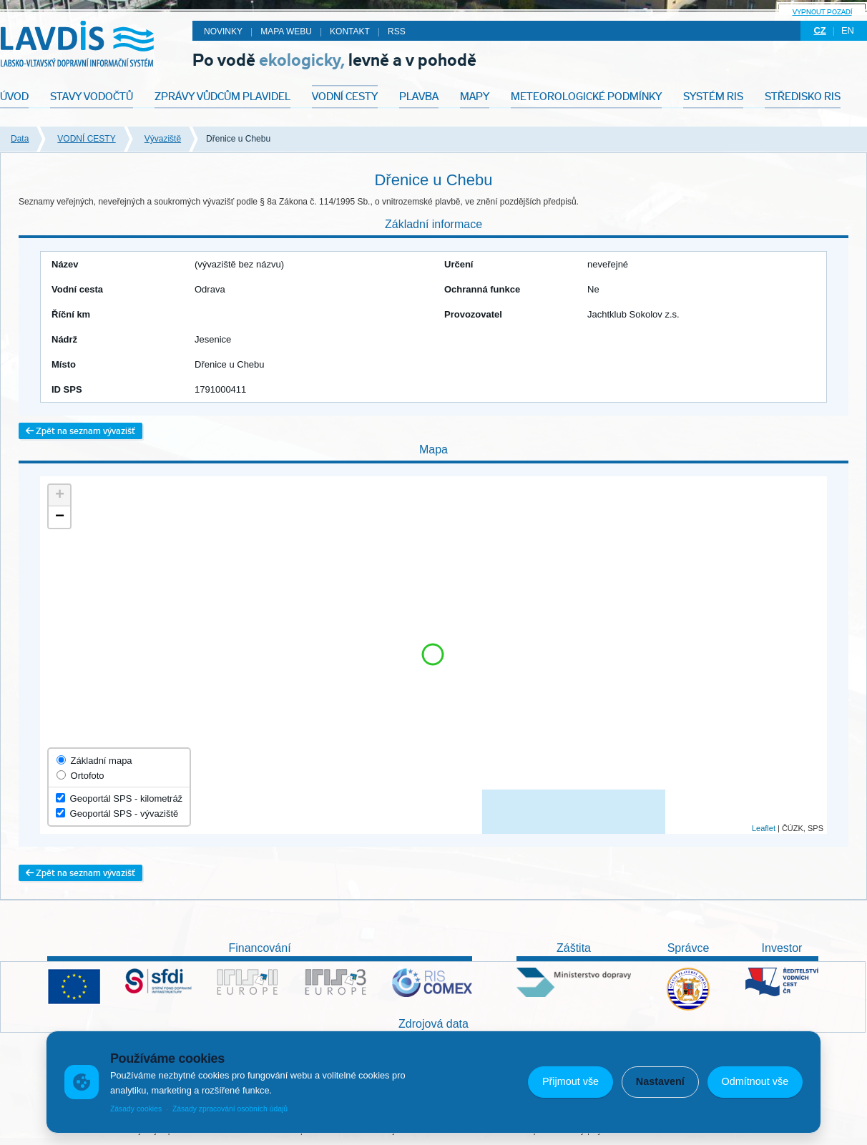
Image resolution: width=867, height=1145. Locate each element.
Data (20, 139)
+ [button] (59, 495)
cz (819, 30)
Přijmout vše (570, 1081)
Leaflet (763, 828)
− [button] (59, 517)
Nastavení (660, 1081)
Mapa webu (286, 31)
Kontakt (350, 31)
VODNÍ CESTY (86, 139)
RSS (397, 31)
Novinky (223, 31)
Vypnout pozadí (822, 12)
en (847, 30)
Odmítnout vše (755, 1081)
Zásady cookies (136, 1109)
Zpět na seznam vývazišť (80, 431)
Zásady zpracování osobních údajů (230, 1109)
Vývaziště (162, 139)
